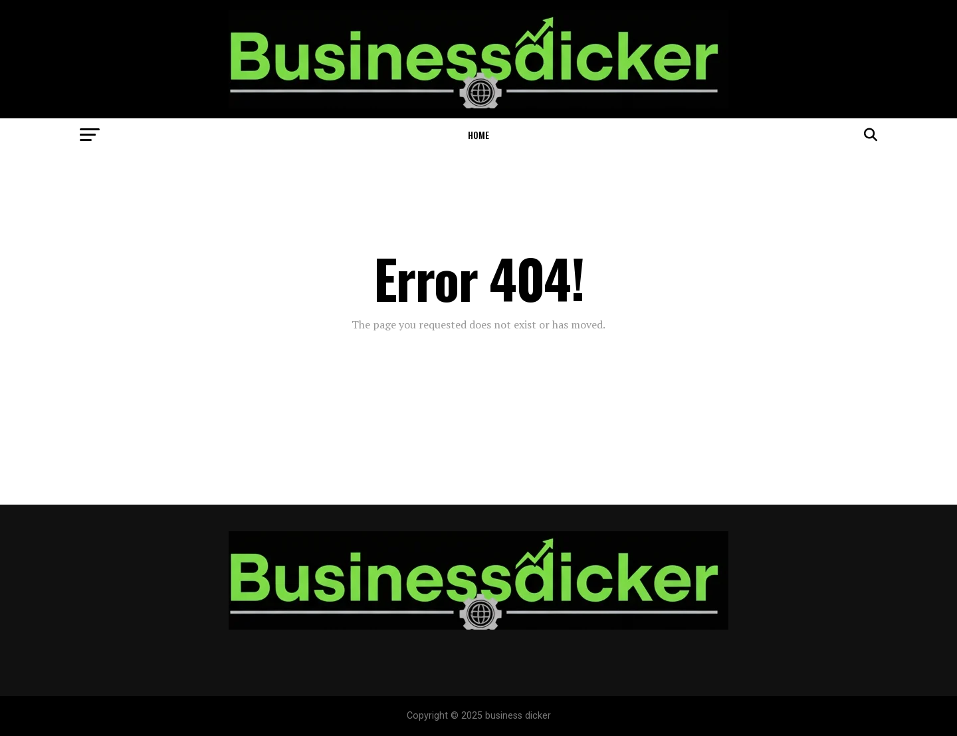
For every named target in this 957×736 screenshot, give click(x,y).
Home (478, 135)
